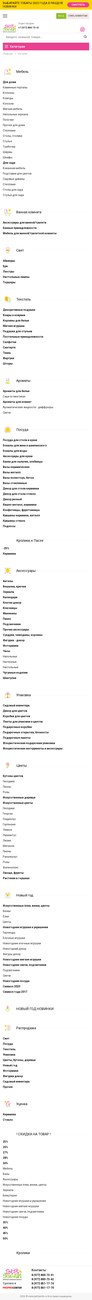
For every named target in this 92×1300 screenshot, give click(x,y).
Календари (10, 597)
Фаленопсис (10, 867)
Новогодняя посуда (16, 981)
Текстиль (23, 299)
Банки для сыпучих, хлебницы (23, 461)
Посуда (22, 430)
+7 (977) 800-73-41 (28, 27)
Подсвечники (12, 624)
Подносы (9, 526)
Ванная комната (28, 212)
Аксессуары (26, 571)
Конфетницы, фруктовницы (21, 510)
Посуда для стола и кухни (20, 440)
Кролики (23, 1253)
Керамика (9, 553)
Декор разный (12, 499)
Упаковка (23, 695)
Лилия (7, 840)
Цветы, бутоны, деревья (19, 1060)
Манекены (10, 613)
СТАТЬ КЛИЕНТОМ (77, 16)
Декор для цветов (15, 710)
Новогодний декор (14, 948)
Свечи (7, 412)
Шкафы (7, 157)
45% (5, 1233)
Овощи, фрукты (13, 872)
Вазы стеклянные (15, 483)
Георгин (8, 813)
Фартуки (8, 358)
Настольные (10, 667)
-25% (6, 548)
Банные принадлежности (20, 227)
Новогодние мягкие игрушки (22, 959)
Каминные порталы (15, 87)
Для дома (9, 82)
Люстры (8, 271)
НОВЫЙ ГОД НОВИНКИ (35, 1009)
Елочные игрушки (14, 937)
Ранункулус (10, 856)
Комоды (8, 98)
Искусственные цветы (18, 802)
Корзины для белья (16, 320)
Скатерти (9, 347)
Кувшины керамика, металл (21, 515)
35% (5, 1222)
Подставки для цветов (17, 173)
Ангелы (8, 581)
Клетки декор (12, 602)
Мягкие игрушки (13, 325)
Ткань (7, 352)
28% (5, 1157)
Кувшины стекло (14, 520)
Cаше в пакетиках (14, 396)
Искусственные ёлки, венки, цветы (26, 905)
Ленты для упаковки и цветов (23, 721)
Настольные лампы (16, 276)
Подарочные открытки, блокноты (26, 732)
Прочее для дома (14, 125)
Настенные (10, 661)
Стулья (7, 141)
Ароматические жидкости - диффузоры (28, 407)
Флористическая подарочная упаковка (29, 743)
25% (5, 1141)
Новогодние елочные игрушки (22, 943)
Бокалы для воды (15, 450)
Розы (6, 792)
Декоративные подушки (19, 309)
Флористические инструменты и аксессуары (33, 748)
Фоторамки (10, 645)
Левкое (7, 829)
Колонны (8, 92)
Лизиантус (9, 835)
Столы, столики (12, 135)
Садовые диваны (14, 178)
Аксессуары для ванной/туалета (24, 222)
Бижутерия (10, 1195)
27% (5, 1152)
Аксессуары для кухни (18, 456)
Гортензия (9, 824)
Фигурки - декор (13, 640)
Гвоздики (9, 781)
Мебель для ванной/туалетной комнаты (30, 233)
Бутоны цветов (13, 776)
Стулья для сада (13, 195)
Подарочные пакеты (17, 737)
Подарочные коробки (17, 726)
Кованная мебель (14, 168)
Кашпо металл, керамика (20, 504)
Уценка (21, 1104)
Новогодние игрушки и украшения (25, 927)
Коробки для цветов (16, 716)
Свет (20, 250)
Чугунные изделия (15, 672)
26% (5, 1147)
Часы (6, 651)
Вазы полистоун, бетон (18, 477)
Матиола (8, 845)
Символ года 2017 (15, 991)
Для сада (9, 162)
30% (5, 1163)
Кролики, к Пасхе (29, 540)
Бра (5, 266)
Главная (8, 53)
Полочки (8, 119)
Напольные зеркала (15, 114)
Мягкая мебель (12, 108)
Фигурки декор (13, 1076)
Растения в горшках (16, 878)
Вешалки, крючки (14, 586)
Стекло (8, 1119)
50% (5, 1238)
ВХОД (61, 16)
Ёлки (6, 916)
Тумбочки (9, 146)
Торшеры (9, 282)
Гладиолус (9, 819)
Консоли (8, 103)
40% (5, 1227)
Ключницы (10, 608)
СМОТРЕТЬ (78, 4)
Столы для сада (13, 189)
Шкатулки (9, 677)
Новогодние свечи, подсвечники (24, 964)
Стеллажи (9, 130)
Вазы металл (12, 472)
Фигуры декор (12, 954)
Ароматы (23, 381)
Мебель (22, 72)
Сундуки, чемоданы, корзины (22, 634)
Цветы (21, 765)
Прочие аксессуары (16, 629)
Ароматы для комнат (17, 401)
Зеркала (8, 591)
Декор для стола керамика (21, 488)
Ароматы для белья (16, 391)
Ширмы (7, 152)
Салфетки (9, 342)
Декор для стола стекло (19, 493)
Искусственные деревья (19, 797)
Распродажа (26, 1028)
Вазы (6, 1173)
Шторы (8, 363)
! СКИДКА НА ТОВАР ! (33, 1134)
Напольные (10, 656)
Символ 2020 (11, 986)
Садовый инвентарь (16, 705)
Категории (15, 46)
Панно (7, 618)
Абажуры (9, 260)
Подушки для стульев (17, 331)
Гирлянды (9, 932)
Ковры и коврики (14, 315)
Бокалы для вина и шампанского (25, 445)
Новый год (24, 895)
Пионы (7, 786)
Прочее (8, 1086)
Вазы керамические (16, 466)
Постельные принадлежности (23, 336)
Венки (7, 911)
